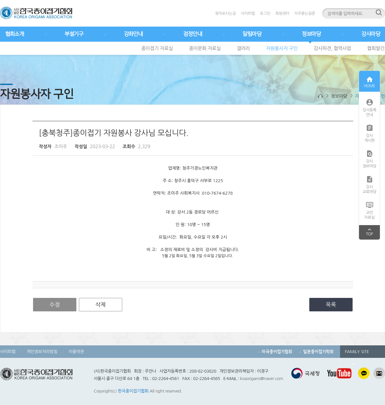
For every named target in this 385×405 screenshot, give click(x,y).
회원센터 (282, 13)
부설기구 (73, 34)
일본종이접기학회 (318, 351)
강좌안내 (133, 34)
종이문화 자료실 (205, 48)
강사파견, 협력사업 (332, 48)
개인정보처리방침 (42, 352)
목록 (331, 304)
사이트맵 (248, 13)
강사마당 (370, 34)
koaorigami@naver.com (261, 378)
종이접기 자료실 (157, 48)
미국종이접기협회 (277, 351)
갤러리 (243, 48)
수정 (55, 304)
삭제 (100, 304)
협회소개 (14, 34)
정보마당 (311, 34)
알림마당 (252, 34)
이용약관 (76, 352)
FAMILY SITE (357, 354)
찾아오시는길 (225, 13)
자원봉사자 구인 (282, 48)
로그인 (265, 13)
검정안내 (192, 34)
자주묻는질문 (304, 13)
